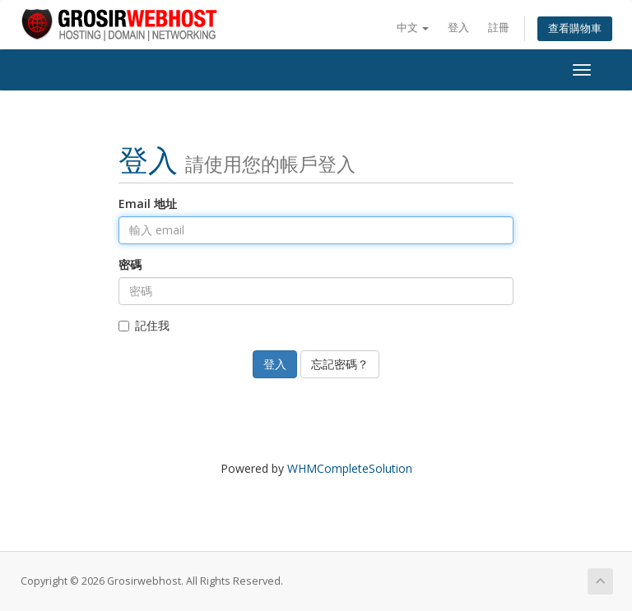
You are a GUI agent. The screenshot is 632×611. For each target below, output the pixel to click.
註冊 (498, 28)
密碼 (130, 264)
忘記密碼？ (340, 364)
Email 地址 (147, 203)
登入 (458, 28)
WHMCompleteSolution (349, 468)
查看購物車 (575, 28)
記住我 (144, 325)
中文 (413, 28)
